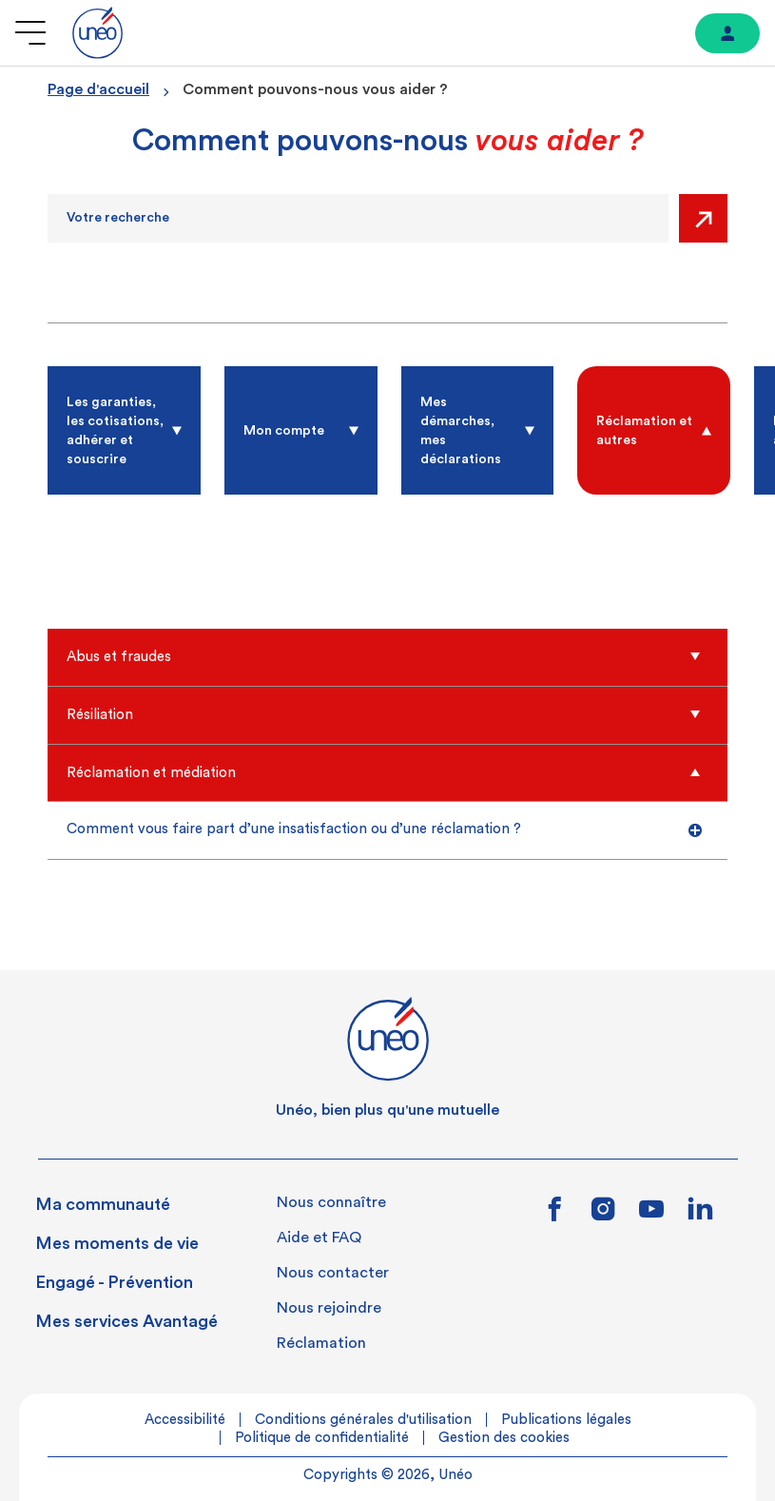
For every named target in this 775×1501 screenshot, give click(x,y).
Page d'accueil (98, 89)
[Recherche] (358, 218)
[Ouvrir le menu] (30, 32)
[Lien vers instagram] (603, 1216)
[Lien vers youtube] (651, 1216)
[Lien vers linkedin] (700, 1214)
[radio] (124, 430)
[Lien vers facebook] (555, 1216)
